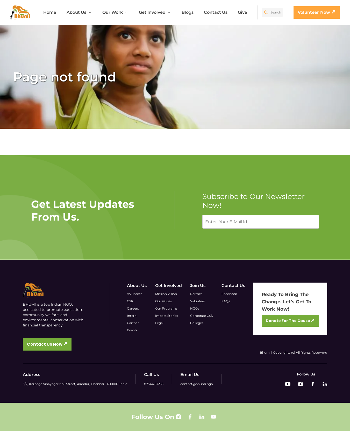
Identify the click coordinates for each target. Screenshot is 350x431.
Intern (132, 316)
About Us (79, 12)
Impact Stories (166, 316)
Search (272, 12)
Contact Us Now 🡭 (47, 344)
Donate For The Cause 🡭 (290, 320)
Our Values (163, 301)
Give (242, 12)
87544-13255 (153, 384)
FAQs (226, 301)
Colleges (196, 323)
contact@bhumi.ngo (196, 384)
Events (132, 330)
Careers (133, 308)
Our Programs (166, 308)
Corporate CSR (201, 316)
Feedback (229, 294)
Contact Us (215, 12)
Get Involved (155, 12)
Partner (133, 323)
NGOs (194, 308)
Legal (159, 323)
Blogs (188, 12)
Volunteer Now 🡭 (316, 12)
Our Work (115, 12)
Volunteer (134, 294)
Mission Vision (166, 294)
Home (49, 12)
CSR (130, 301)
